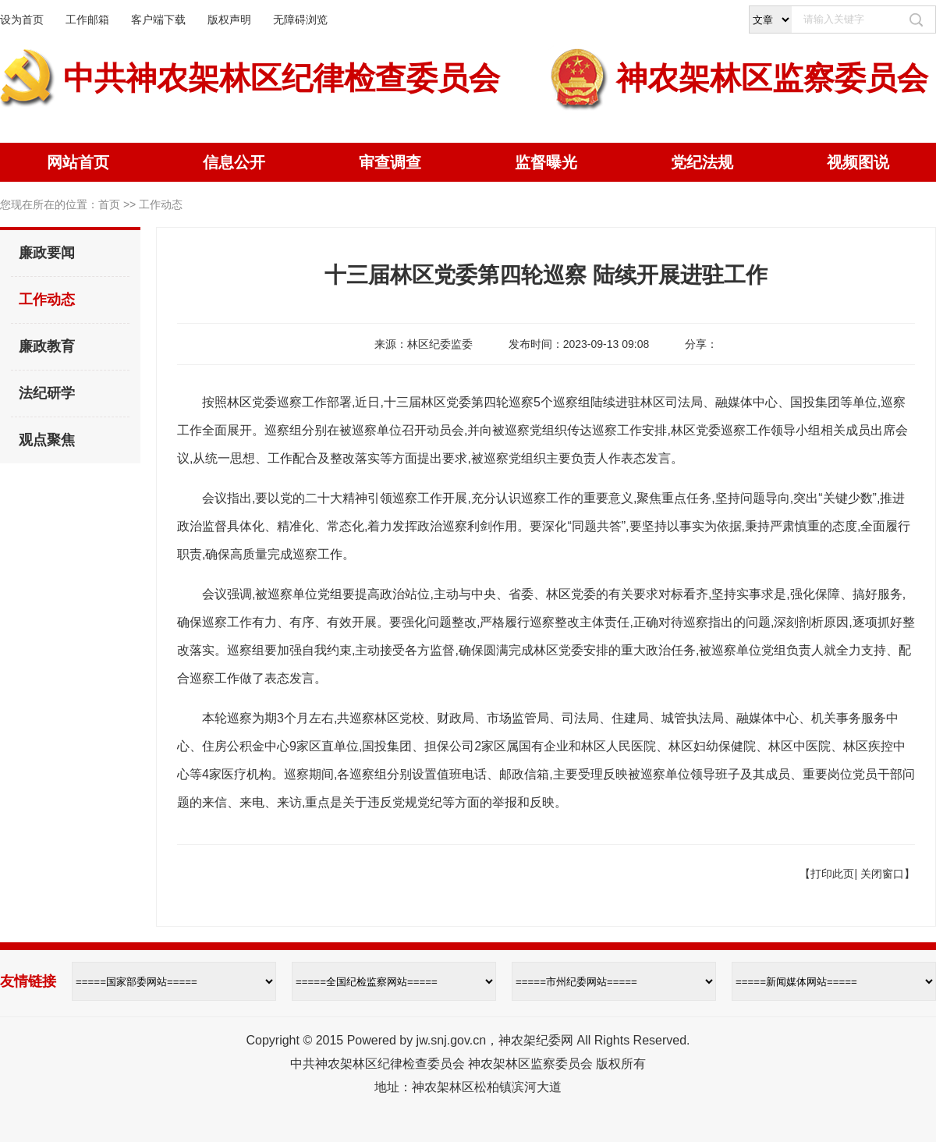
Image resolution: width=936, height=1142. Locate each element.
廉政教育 (47, 346)
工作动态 (47, 299)
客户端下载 (158, 19)
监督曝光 (546, 162)
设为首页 (22, 19)
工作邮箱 (87, 19)
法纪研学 (47, 393)
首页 (109, 204)
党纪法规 (702, 162)
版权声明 (229, 19)
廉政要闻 (47, 253)
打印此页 (832, 873)
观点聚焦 (47, 440)
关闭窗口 (882, 873)
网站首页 (78, 162)
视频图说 (858, 162)
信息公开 (234, 162)
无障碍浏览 (300, 19)
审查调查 (390, 162)
